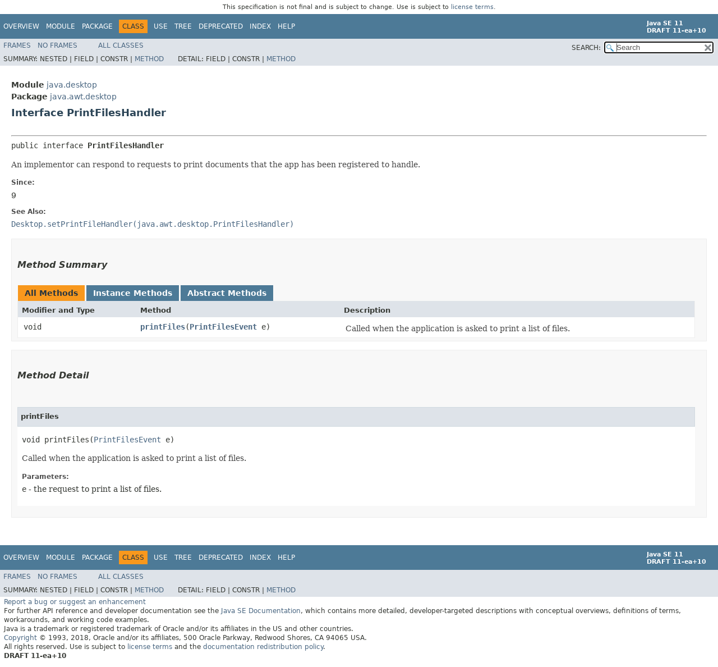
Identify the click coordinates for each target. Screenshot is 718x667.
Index (260, 26)
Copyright (20, 638)
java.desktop (72, 84)
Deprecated (221, 26)
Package (97, 26)
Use (161, 26)
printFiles (162, 326)
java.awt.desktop (83, 96)
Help (286, 26)
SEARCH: (586, 48)
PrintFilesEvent (223, 326)
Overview (21, 26)
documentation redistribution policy (263, 647)
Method (149, 59)
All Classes (121, 45)
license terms (472, 7)
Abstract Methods (226, 293)
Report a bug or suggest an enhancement (75, 602)
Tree (183, 26)
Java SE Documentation (261, 611)
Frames (17, 45)
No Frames (57, 45)
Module (60, 26)
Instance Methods (132, 293)
